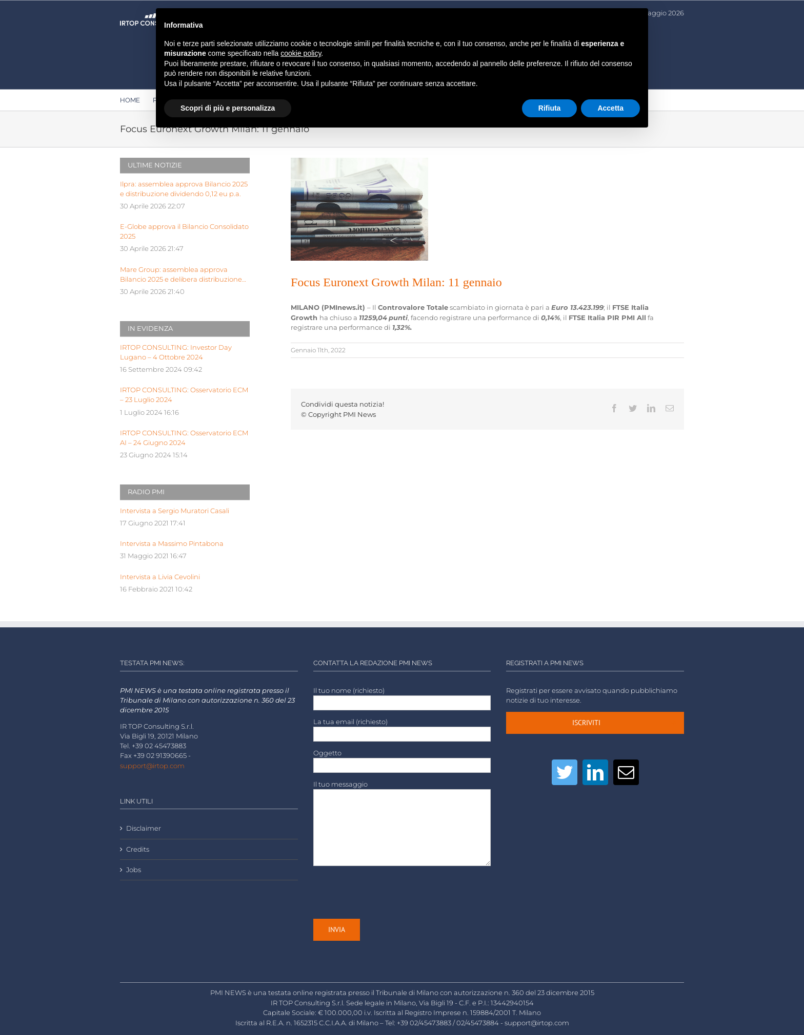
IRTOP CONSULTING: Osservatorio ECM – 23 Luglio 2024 (184, 395)
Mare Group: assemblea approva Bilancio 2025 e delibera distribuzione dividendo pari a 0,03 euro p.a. (181, 275)
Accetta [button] (610, 108)
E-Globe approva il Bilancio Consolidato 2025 (184, 231)
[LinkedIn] (595, 772)
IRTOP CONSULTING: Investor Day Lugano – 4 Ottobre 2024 (176, 352)
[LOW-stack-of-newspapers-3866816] (359, 209)
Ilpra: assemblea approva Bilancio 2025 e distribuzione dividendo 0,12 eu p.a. (184, 189)
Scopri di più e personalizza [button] (227, 108)
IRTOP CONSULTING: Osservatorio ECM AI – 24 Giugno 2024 (184, 438)
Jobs (133, 870)
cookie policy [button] (300, 53)
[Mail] (626, 772)
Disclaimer (143, 828)
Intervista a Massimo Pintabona (172, 543)
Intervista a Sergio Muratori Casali (174, 511)
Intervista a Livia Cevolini (160, 577)
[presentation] (391, 892)
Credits (137, 849)
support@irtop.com (152, 766)
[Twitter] (564, 772)
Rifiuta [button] (549, 108)
